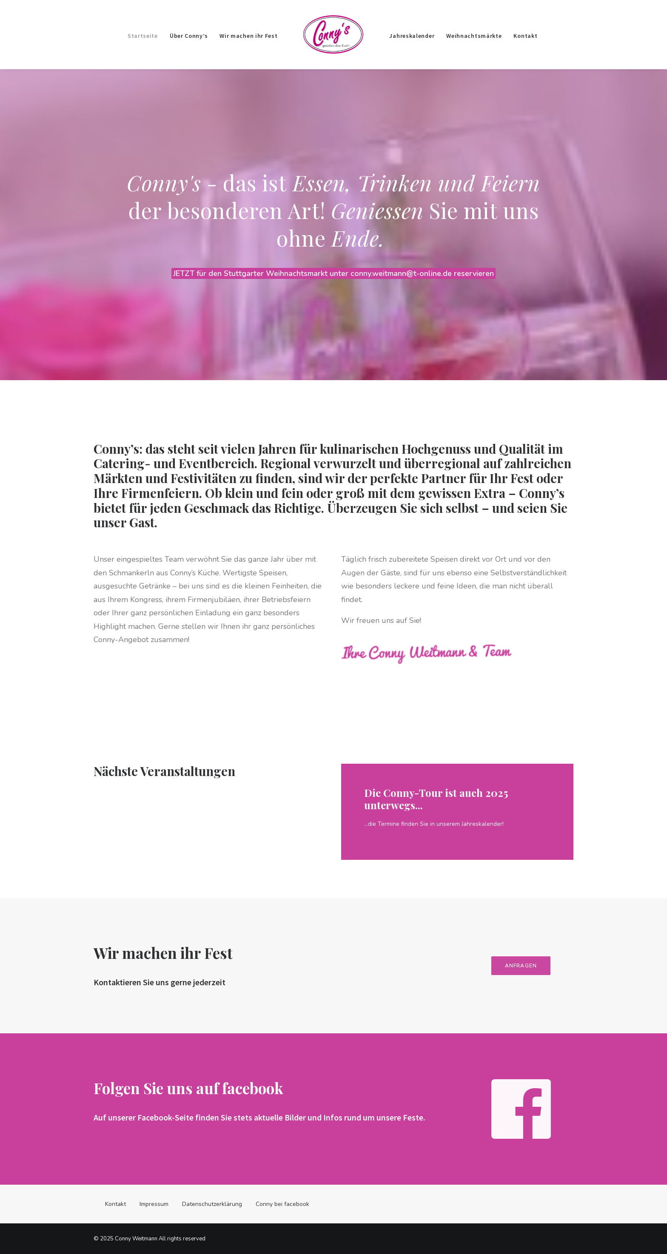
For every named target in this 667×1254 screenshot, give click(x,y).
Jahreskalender (411, 36)
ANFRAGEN (532, 965)
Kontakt (525, 36)
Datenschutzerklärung (212, 1204)
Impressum (154, 1204)
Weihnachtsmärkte (474, 36)
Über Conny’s (189, 36)
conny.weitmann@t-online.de (402, 273)
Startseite (143, 36)
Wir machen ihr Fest (248, 36)
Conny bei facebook (282, 1204)
